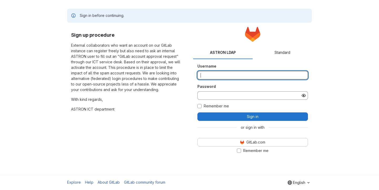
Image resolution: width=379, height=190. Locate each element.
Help (89, 182)
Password (206, 86)
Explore (74, 182)
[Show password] (304, 95)
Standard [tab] (282, 52)
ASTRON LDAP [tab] (223, 52)
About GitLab (109, 182)
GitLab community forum (144, 182)
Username (206, 66)
